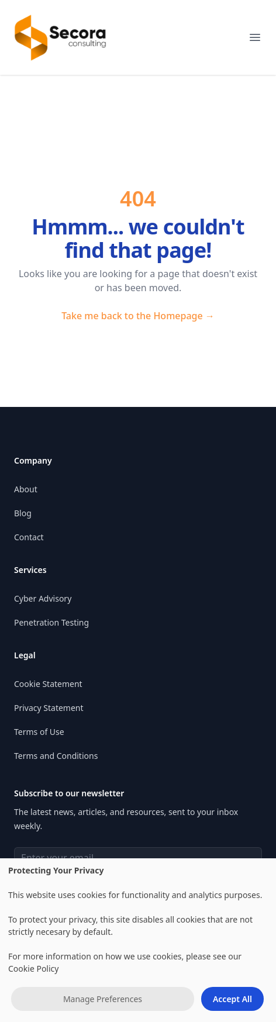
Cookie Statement (48, 683)
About (25, 489)
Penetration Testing (51, 622)
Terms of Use (39, 731)
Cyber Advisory (42, 598)
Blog (23, 513)
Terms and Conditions (56, 755)
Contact (29, 537)
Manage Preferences (102, 998)
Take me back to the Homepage (138, 315)
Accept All (232, 998)
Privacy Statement (49, 707)
